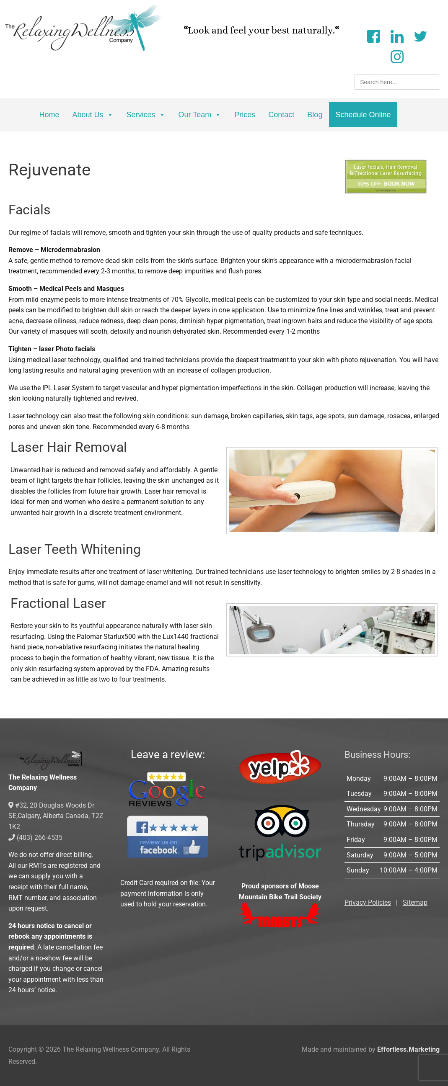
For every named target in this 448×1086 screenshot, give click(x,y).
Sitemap (415, 902)
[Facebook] (373, 35)
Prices (244, 115)
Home (49, 115)
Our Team (200, 115)
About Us (93, 115)
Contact (281, 115)
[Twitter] (420, 35)
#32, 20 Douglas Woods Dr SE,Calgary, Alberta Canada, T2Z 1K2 (56, 816)
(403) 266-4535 (35, 838)
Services (146, 115)
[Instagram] (397, 56)
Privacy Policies (367, 902)
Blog (314, 115)
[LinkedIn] (397, 35)
